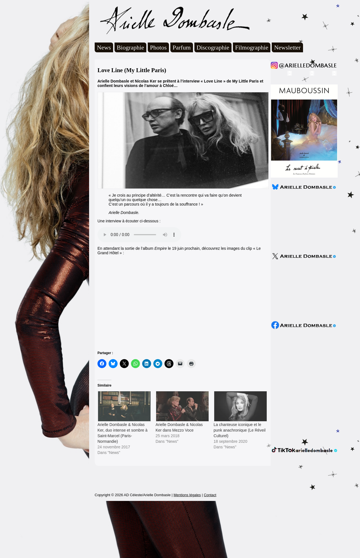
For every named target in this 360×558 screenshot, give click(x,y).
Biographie (130, 47)
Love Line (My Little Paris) (131, 70)
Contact (210, 552)
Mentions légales (187, 552)
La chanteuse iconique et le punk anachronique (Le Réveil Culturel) (240, 430)
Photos (158, 47)
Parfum (182, 47)
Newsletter (287, 47)
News (104, 47)
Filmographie (251, 47)
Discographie (213, 47)
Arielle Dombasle (172, 20)
